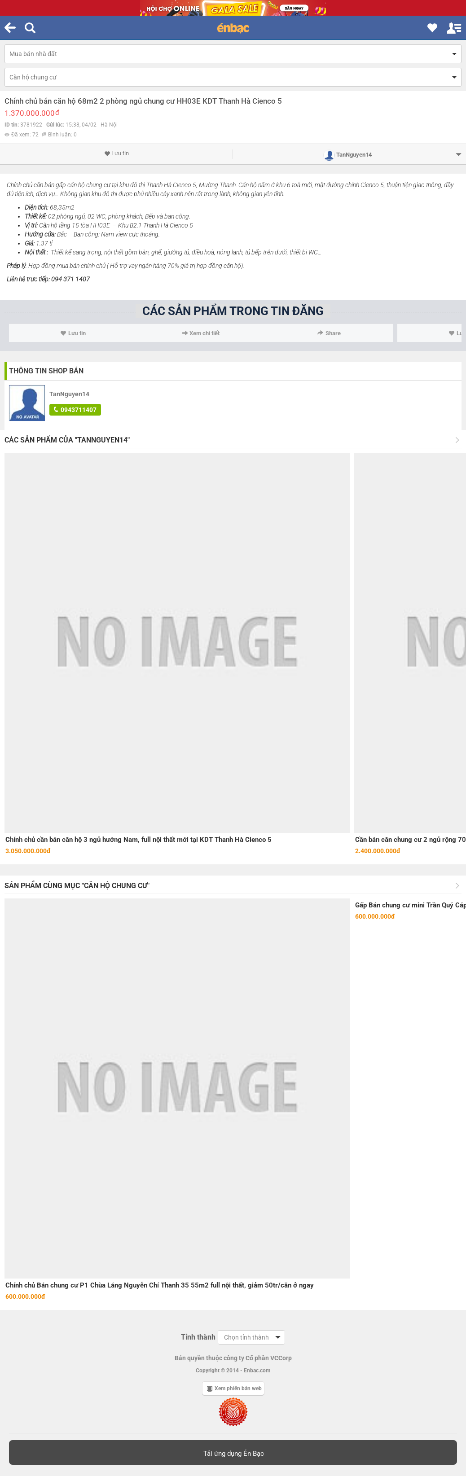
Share (329, 333)
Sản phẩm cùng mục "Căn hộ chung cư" (76, 885)
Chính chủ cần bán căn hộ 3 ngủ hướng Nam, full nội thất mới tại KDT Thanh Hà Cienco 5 (138, 840)
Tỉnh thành (198, 1337)
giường (173, 252)
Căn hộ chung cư (33, 77)
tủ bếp (253, 252)
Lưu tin (116, 153)
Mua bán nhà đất (33, 53)
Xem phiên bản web (234, 1388)
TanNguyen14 (69, 394)
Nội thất (35, 252)
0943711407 (75, 409)
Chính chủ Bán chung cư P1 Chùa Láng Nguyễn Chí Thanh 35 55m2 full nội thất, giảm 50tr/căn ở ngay (159, 1285)
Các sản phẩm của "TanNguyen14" (67, 440)
